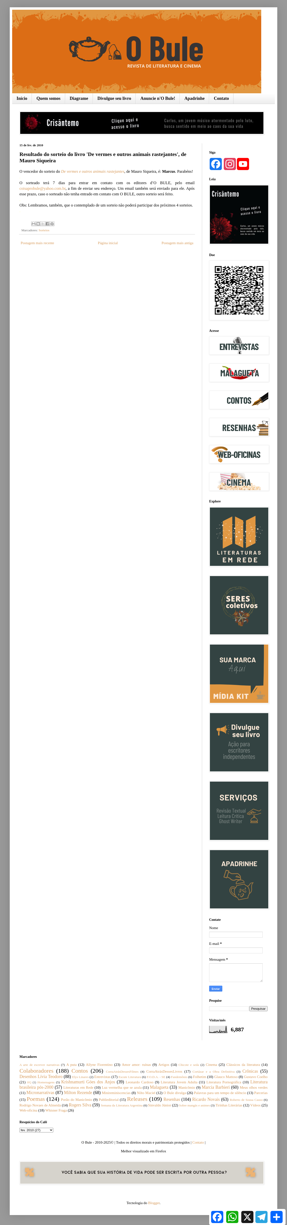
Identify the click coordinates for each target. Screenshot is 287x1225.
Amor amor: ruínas (136, 1065)
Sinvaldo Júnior (159, 1105)
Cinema (211, 1065)
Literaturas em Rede (78, 1087)
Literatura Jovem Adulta (179, 1082)
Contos (80, 1071)
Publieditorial (109, 1100)
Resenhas (171, 1099)
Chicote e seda (189, 1065)
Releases (137, 1099)
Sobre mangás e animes (194, 1105)
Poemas (36, 1099)
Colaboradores (36, 1071)
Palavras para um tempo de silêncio (220, 1093)
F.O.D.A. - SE (156, 1077)
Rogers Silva (80, 1105)
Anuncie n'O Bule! (157, 98)
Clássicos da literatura (243, 1065)
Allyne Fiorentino (99, 1065)
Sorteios (44, 230)
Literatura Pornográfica (223, 1082)
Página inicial (108, 243)
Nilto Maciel (146, 1093)
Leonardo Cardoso (139, 1082)
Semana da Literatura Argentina (122, 1105)
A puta (71, 1065)
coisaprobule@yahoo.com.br (42, 188)
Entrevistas (102, 1077)
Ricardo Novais (206, 1099)
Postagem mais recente (37, 243)
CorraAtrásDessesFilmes (122, 1071)
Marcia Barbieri (216, 1087)
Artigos (163, 1065)
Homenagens (45, 1082)
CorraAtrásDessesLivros (164, 1071)
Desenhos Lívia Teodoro (41, 1076)
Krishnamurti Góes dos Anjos (88, 1081)
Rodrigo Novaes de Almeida (40, 1105)
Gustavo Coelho (256, 1077)
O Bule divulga (174, 1093)
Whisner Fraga (56, 1110)
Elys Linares (80, 1077)
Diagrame (79, 98)
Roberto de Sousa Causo (246, 1100)
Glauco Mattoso (226, 1077)
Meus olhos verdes (254, 1087)
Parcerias (261, 1093)
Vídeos (255, 1105)
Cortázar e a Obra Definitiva (214, 1071)
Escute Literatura (129, 1077)
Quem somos (48, 98)
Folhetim (199, 1077)
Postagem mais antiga (177, 243)
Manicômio (186, 1087)
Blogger (154, 1203)
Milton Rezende (78, 1092)
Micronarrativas (40, 1092)
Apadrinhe (194, 98)
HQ (29, 1082)
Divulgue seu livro (114, 98)
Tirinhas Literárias (228, 1105)
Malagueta (159, 1087)
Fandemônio (179, 1077)
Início (22, 98)
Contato (221, 98)
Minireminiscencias (116, 1093)
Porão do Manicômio (76, 1100)
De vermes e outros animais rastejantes (92, 171)
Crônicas (250, 1071)
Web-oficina (28, 1110)
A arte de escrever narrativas (39, 1065)
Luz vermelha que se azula (122, 1087)
